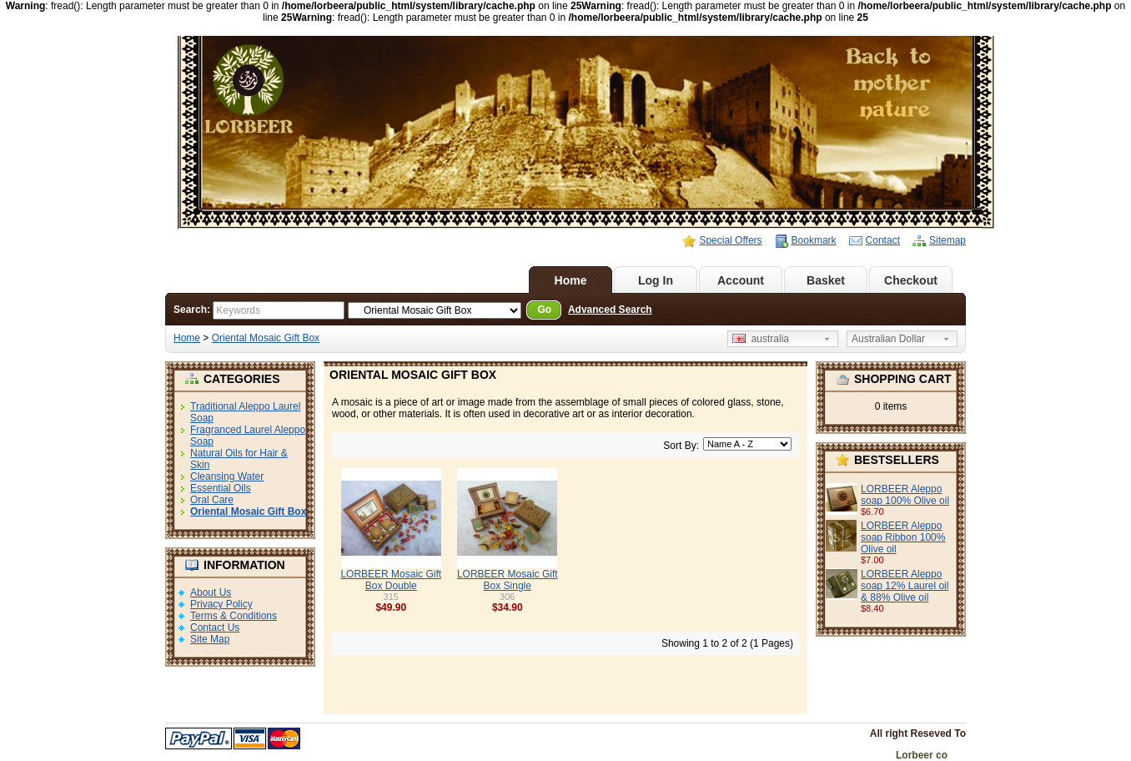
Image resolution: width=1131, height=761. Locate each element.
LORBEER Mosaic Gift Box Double (390, 580)
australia (760, 339)
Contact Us (214, 627)
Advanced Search (610, 309)
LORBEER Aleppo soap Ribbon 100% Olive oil (903, 537)
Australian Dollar (888, 339)
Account (740, 280)
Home (571, 280)
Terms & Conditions (233, 616)
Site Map (209, 639)
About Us (210, 592)
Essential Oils (220, 488)
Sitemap (947, 240)
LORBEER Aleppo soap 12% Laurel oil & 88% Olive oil (904, 585)
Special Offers (730, 240)
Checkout (910, 280)
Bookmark (814, 240)
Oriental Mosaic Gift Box (265, 338)
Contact (883, 240)
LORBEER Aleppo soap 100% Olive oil (905, 494)
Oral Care (212, 500)
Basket (826, 280)
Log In (655, 280)
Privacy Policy (221, 604)
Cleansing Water (227, 476)
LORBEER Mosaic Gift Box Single (507, 580)
